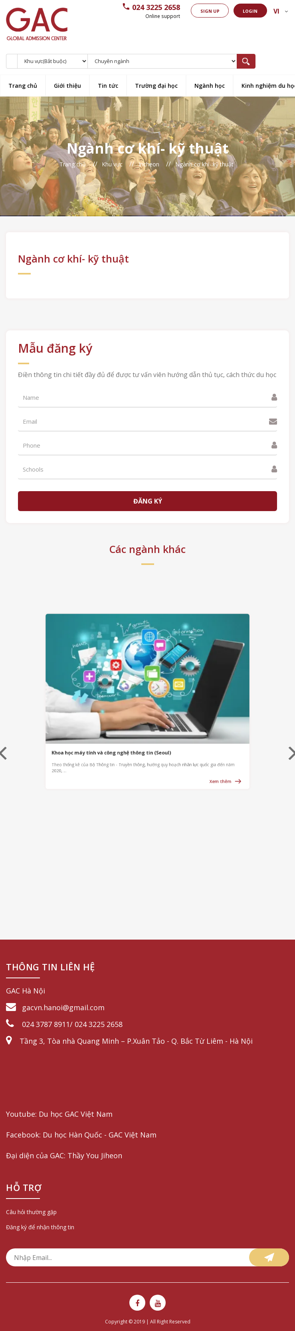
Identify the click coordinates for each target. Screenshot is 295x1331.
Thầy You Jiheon (94, 1155)
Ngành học (209, 85)
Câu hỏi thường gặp (31, 1212)
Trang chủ (22, 85)
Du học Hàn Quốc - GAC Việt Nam (99, 1134)
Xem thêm (188, 746)
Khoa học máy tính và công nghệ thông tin (127, 730)
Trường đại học (156, 85)
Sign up (200, 11)
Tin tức (108, 85)
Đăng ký (147, 501)
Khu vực (112, 164)
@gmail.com (84, 1007)
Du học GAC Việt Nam (76, 1114)
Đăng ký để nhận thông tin (40, 1227)
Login (245, 11)
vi (275, 11)
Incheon (149, 164)
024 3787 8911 (46, 1024)
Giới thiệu (67, 85)
